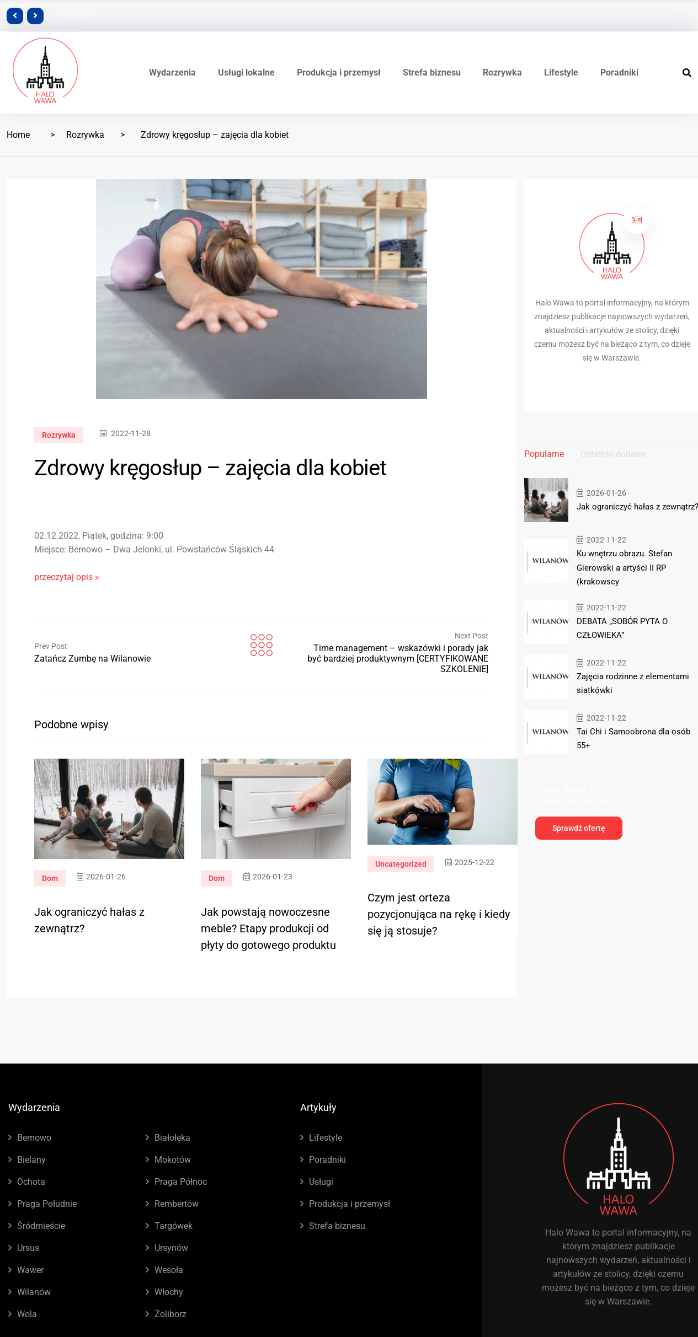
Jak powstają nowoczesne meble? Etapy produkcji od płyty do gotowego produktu (268, 928)
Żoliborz (170, 1314)
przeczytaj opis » (66, 577)
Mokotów (172, 1160)
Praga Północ (180, 1182)
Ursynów (171, 1248)
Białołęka (172, 1137)
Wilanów (34, 1292)
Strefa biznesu (432, 72)
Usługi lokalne (246, 72)
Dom (50, 878)
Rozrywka (502, 72)
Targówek (173, 1226)
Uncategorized (401, 864)
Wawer (30, 1270)
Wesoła (168, 1270)
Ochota (31, 1182)
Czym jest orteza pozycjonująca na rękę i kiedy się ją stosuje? (438, 914)
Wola (27, 1314)
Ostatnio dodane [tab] (612, 454)
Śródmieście (41, 1226)
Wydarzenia (172, 72)
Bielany (31, 1160)
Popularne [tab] (544, 454)
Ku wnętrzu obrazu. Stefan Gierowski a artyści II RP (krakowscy (624, 567)
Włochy (168, 1292)
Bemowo (34, 1137)
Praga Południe (47, 1204)
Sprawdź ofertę (578, 827)
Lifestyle (561, 72)
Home (18, 135)
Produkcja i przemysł (339, 72)
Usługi (321, 1182)
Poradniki (619, 72)
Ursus (28, 1248)
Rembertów (176, 1204)
